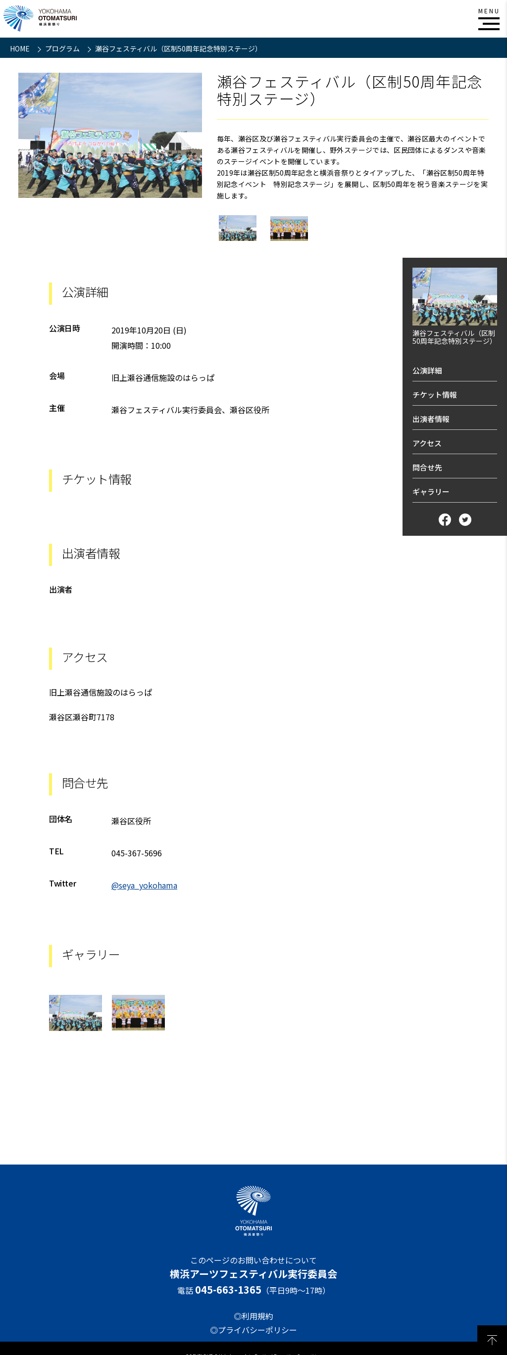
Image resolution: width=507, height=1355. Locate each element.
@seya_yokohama (144, 885)
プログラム (63, 48)
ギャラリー (431, 491)
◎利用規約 (253, 1315)
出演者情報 (431, 419)
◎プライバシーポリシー (253, 1329)
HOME (20, 48)
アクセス (427, 443)
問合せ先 (427, 467)
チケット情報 (434, 394)
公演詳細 (427, 370)
